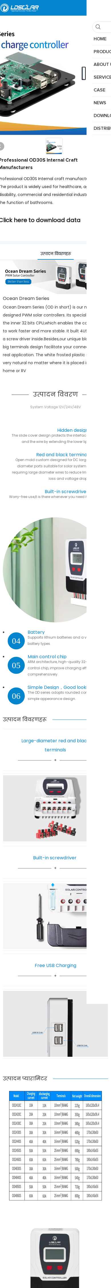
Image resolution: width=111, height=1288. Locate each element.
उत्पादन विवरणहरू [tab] (55, 254)
